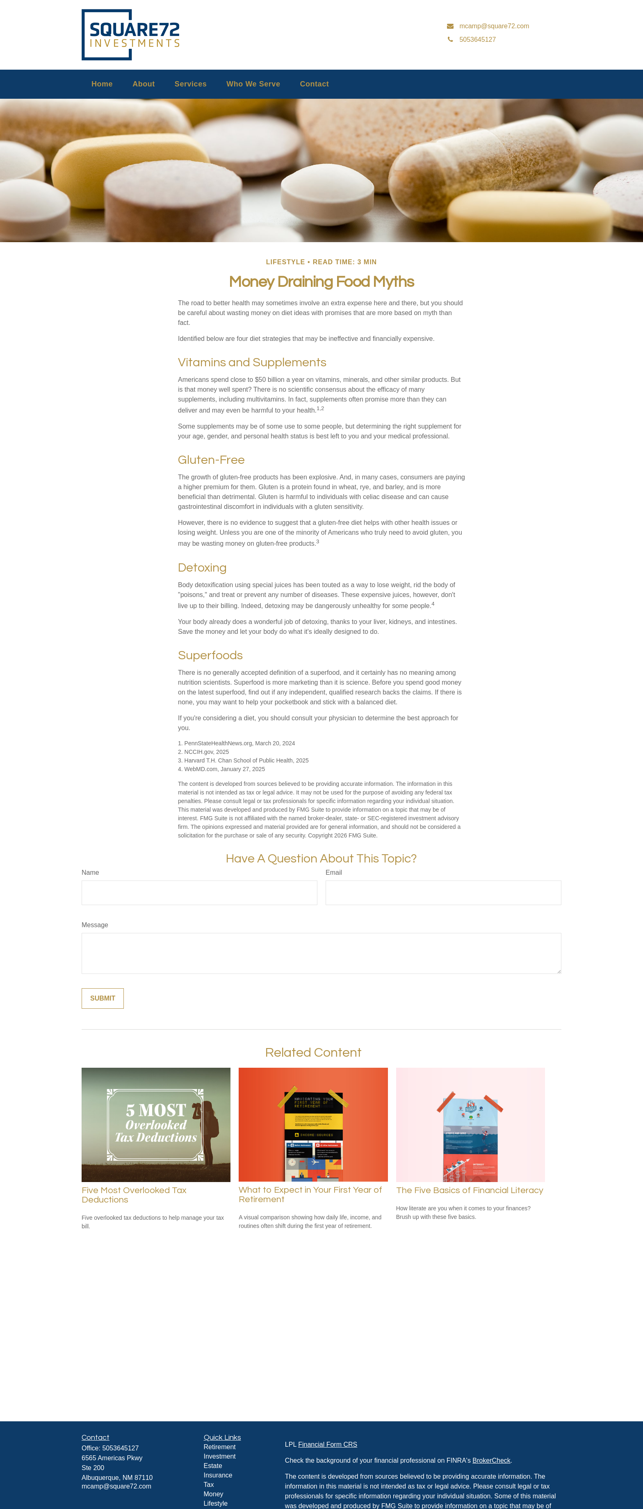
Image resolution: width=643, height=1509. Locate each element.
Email (334, 872)
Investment (220, 1456)
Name (90, 872)
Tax (209, 1484)
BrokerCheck (491, 1460)
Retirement (220, 1446)
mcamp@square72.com (116, 1486)
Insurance (218, 1475)
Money (213, 1494)
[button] (102, 84)
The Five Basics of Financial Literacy (469, 1190)
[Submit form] (103, 998)
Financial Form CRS (327, 1444)
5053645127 (120, 1448)
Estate (213, 1465)
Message (95, 924)
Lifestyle (216, 1503)
